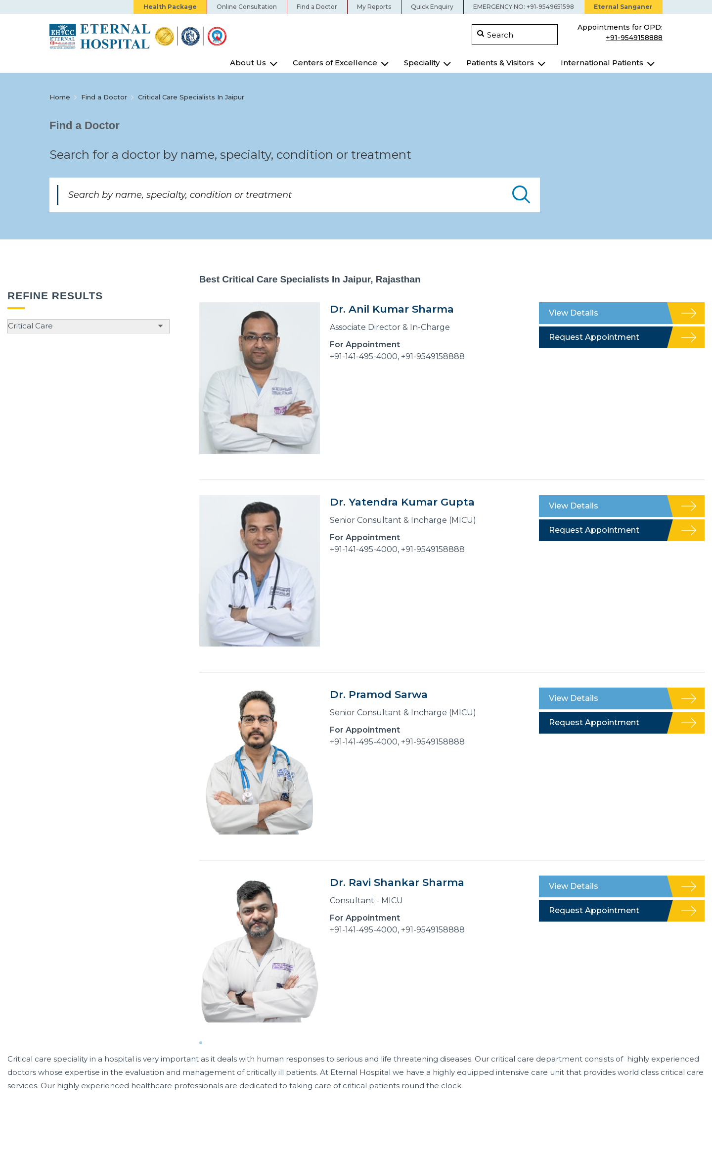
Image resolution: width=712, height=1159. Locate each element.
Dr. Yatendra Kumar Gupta (402, 502)
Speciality (422, 62)
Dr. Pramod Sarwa (379, 694)
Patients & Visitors (500, 62)
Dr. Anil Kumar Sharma (392, 309)
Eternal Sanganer (623, 6)
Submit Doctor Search (521, 194)
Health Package (170, 6)
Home (59, 97)
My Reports (374, 6)
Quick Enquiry (432, 6)
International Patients (602, 62)
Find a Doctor (317, 6)
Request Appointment (594, 337)
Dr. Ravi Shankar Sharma (397, 882)
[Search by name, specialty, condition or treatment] (294, 195)
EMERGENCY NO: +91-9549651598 (523, 6)
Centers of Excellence (335, 62)
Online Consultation (247, 6)
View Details (573, 313)
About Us (248, 62)
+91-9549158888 (634, 36)
